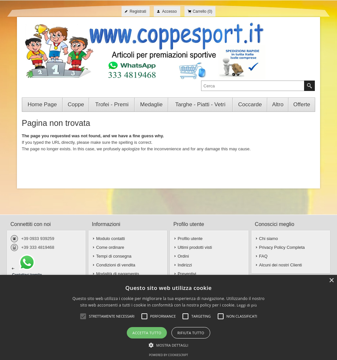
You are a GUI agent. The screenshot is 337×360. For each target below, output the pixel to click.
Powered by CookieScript (168, 355)
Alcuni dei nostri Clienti (280, 264)
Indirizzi (185, 264)
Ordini (183, 256)
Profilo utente (190, 238)
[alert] (168, 317)
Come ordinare (110, 247)
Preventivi (187, 273)
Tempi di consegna (113, 256)
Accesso (169, 11)
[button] (168, 345)
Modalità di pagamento (117, 273)
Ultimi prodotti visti (195, 247)
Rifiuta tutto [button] (190, 332)
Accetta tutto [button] (146, 332)
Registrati (138, 11)
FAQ (263, 256)
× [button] (331, 280)
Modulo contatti (110, 238)
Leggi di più (247, 305)
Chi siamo (268, 238)
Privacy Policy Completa (282, 247)
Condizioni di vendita (115, 264)
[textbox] (252, 86)
